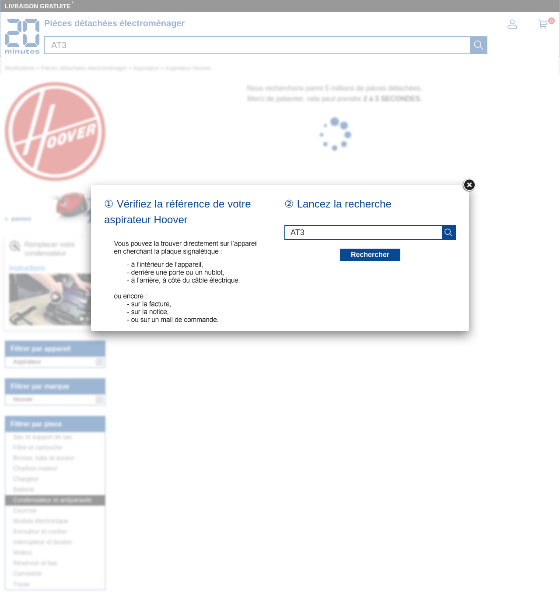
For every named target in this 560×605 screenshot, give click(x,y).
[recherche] (448, 232)
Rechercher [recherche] (370, 254)
